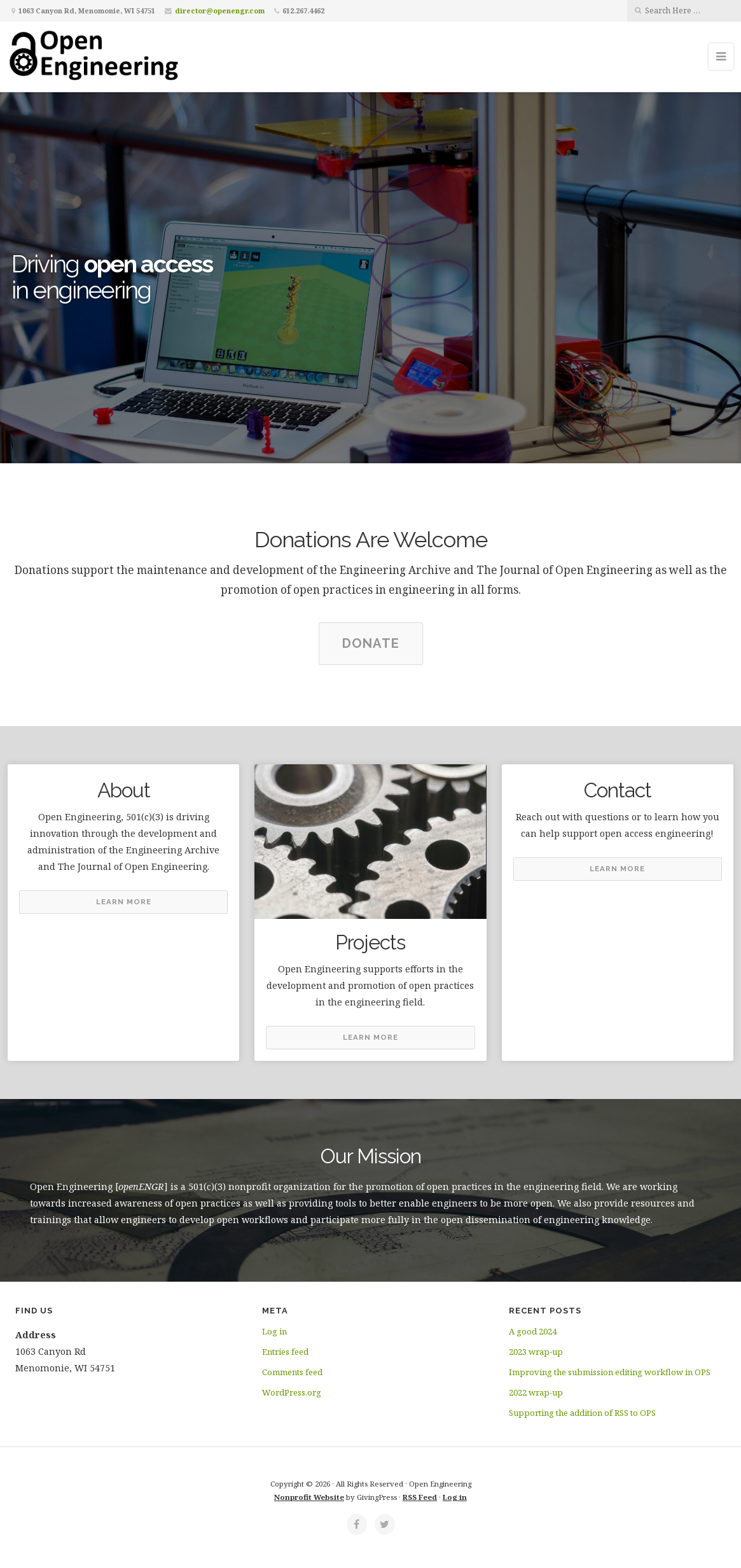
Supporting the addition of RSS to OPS (582, 1412)
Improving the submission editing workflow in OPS (609, 1372)
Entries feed (285, 1351)
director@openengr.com (220, 10)
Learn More (123, 901)
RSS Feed (420, 1497)
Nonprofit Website (309, 1497)
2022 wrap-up (536, 1392)
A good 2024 (533, 1331)
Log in (274, 1331)
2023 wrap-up (536, 1351)
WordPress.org (291, 1392)
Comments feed (292, 1372)
